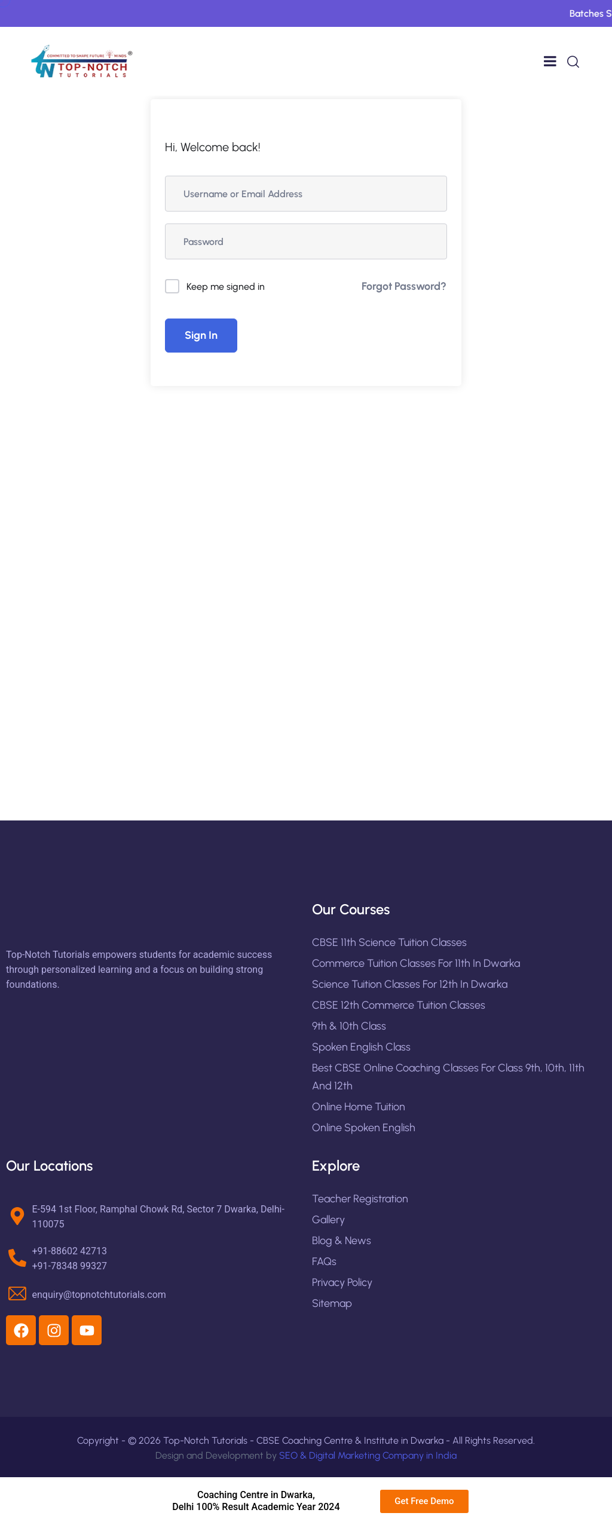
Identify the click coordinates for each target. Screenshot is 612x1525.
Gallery (328, 1219)
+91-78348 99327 (69, 1266)
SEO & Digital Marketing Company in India (368, 1455)
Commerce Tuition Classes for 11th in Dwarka (416, 963)
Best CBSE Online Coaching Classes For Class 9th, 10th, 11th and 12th (448, 1076)
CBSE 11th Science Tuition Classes (389, 942)
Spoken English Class (361, 1047)
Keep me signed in (225, 286)
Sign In (201, 335)
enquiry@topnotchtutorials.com (99, 1294)
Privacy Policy (342, 1282)
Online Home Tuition (358, 1106)
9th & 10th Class (349, 1026)
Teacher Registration (360, 1198)
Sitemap (332, 1303)
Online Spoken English (363, 1127)
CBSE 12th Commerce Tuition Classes (398, 1005)
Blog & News (341, 1240)
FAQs (324, 1261)
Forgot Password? (404, 286)
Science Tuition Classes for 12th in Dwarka (409, 984)
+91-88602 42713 (69, 1251)
